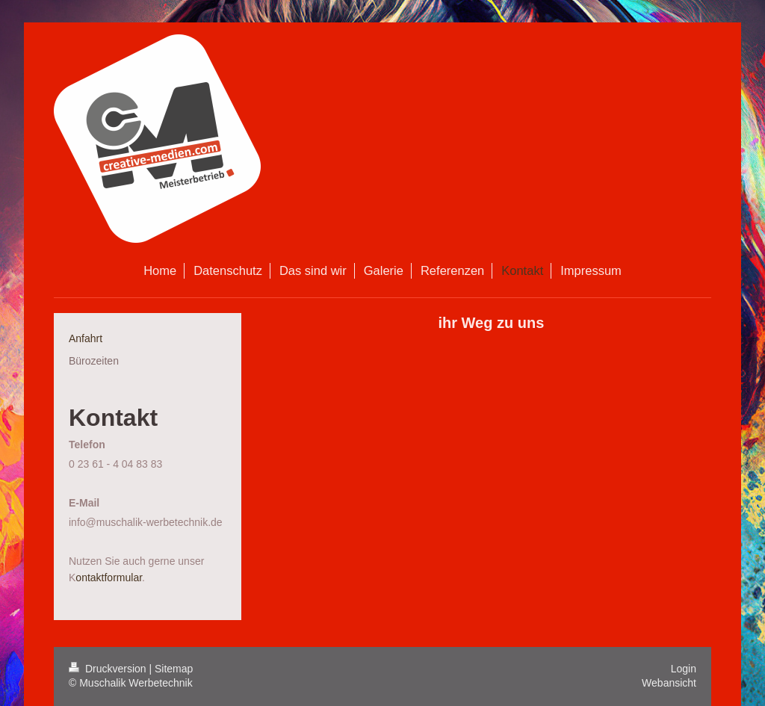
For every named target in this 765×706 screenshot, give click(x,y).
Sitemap (174, 669)
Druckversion (109, 669)
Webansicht (669, 683)
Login (683, 669)
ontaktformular (108, 577)
